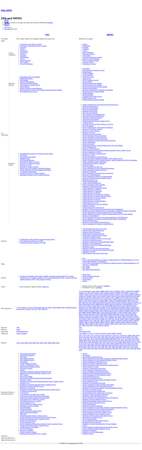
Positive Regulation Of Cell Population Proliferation (98, 127)
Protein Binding (24, 86)
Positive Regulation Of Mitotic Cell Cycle (95, 170)
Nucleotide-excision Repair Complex (31, 44)
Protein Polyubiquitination (90, 106)
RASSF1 (137, 311)
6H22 (89, 345)
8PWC (139, 348)
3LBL (117, 337)
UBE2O (123, 322)
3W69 (96, 339)
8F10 (117, 348)
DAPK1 (103, 296)
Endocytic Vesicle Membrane (91, 59)
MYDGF (130, 304)
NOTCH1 (104, 306)
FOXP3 (136, 298)
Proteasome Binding (26, 409)
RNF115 (116, 312)
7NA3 (136, 347)
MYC (121, 304)
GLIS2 (97, 299)
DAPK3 (108, 296)
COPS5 (126, 294)
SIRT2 (132, 316)
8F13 (124, 348)
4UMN (81, 342)
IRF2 (83, 302)
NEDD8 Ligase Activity (90, 98)
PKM (94, 309)
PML (101, 309)
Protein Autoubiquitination (90, 181)
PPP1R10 (122, 309)
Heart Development (88, 126)
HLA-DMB (100, 301)
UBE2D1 (108, 320)
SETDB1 (122, 316)
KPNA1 (113, 302)
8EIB (107, 348)
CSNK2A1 (137, 294)
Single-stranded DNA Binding (29, 83)
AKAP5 (107, 291)
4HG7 (119, 339)
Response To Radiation (26, 430)
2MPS (133, 335)
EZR (102, 298)
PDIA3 (118, 307)
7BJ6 (116, 347)
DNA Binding (24, 80)
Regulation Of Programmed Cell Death (94, 383)
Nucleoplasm (24, 51)
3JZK (102, 337)
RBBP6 (84, 312)
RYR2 (134, 314)
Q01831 (18, 333)
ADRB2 (102, 291)
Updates (6, 25)
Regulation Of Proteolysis (27, 388)
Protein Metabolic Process (90, 381)
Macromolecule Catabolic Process (92, 417)
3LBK (113, 337)
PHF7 (137, 307)
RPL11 (130, 312)
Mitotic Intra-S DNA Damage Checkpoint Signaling (35, 168)
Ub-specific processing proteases (92, 240)
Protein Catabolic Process (27, 422)
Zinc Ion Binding (87, 75)
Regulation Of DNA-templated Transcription (96, 394)
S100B (101, 316)
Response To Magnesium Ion (91, 149)
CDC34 (101, 294)
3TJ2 (132, 337)
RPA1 (24, 309)
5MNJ (96, 343)
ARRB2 (81, 293)
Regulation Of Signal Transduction (93, 406)
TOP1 (89, 319)
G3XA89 (108, 333)
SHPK (128, 316)
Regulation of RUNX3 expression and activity (96, 248)
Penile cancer (86, 274)
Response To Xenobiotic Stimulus (30, 163)
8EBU (42, 343)
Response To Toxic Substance (91, 131)
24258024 (50, 22)
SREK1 (119, 317)
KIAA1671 (108, 302)
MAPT (93, 304)
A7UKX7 (91, 333)
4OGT (114, 340)
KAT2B (98, 302)
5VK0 (120, 343)
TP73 (106, 319)
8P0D (135, 348)
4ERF (107, 339)
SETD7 (117, 316)
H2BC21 (129, 299)
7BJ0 (113, 347)
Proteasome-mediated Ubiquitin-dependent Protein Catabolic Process (103, 158)
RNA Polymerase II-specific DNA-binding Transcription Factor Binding (41, 90)
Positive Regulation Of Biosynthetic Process (95, 420)
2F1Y (110, 335)
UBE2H (92, 322)
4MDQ (85, 340)
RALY (116, 311)
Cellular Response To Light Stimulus (30, 411)
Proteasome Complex (26, 368)
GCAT (92, 299)
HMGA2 (106, 301)
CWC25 (98, 296)
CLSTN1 (117, 294)
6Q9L (117, 345)
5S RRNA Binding (88, 73)
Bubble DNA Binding (26, 78)
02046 (18, 329)
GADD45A (86, 299)
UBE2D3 (119, 320)
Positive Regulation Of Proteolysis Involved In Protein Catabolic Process (41, 424)
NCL (84, 306)
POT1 (108, 309)
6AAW (81, 345)
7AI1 (95, 347)
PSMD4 (68, 307)
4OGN (110, 340)
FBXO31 (108, 298)
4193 (80, 327)
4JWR (137, 339)
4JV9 (126, 339)
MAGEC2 (130, 302)
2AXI (99, 335)
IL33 (136, 301)
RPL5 (94, 314)
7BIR (102, 347)
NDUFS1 (89, 306)
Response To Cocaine (89, 155)
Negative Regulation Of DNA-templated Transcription (98, 168)
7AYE (99, 347)
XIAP (87, 325)
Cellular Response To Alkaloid (91, 193)
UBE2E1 (130, 320)
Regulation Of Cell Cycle (90, 180)
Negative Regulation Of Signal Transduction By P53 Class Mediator (102, 212)
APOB (127, 291)
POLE (105, 309)
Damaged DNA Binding (27, 82)
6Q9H (114, 345)
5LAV (139, 342)
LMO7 (119, 302)
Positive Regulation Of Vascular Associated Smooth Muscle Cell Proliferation (105, 217)
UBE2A (102, 320)
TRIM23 (132, 319)
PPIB (112, 309)
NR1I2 (119, 306)
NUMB (81, 307)
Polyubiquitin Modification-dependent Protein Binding (36, 378)
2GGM (22, 343)
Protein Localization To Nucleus (92, 152)
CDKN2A (106, 294)
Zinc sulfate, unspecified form (91, 269)
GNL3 (101, 299)
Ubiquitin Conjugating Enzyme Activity (94, 368)
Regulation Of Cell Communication (93, 432)
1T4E (84, 335)
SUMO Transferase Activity (91, 80)
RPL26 (81, 314)
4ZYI (108, 342)
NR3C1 (124, 306)
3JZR (106, 337)
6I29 (96, 345)
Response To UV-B (25, 165)
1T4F (87, 335)
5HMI (124, 342)
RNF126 (121, 312)
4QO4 (126, 340)
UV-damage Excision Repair (28, 171)
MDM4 (98, 304)
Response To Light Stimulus (28, 420)
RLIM (107, 312)
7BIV (109, 347)
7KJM (124, 347)
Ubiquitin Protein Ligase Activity (92, 96)
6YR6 (84, 347)
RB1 (80, 312)
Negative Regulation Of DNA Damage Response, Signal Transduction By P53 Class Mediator (110, 160)
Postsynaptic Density (89, 54)
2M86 (129, 335)
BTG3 (30, 307)
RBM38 (94, 312)
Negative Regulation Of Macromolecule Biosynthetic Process (100, 365)
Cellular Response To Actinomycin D (93, 207)
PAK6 (95, 307)
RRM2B (110, 314)
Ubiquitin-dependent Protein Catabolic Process (96, 121)
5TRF (112, 343)
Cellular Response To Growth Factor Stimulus (96, 194)
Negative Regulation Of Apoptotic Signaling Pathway (98, 224)
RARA (132, 311)
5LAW (81, 343)
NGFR (94, 306)
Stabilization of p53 (88, 247)
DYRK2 (81, 298)
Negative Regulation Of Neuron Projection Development (99, 140)
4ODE (102, 340)
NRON (128, 306)
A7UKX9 (102, 333)
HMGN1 (112, 301)
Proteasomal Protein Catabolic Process (31, 404)
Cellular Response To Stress (28, 363)
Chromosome (24, 52)
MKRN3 (107, 304)
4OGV (118, 340)
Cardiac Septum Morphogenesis (92, 183)
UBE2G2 (87, 322)
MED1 (102, 304)
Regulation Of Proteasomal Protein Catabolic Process (35, 373)
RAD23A (74, 307)
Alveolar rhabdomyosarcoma (91, 276)
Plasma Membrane (25, 60)
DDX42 (123, 296)
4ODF (106, 340)
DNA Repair (23, 155)
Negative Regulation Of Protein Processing (95, 139)
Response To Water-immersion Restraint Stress (96, 222)
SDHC (105, 316)
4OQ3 (122, 340)
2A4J (17, 343)
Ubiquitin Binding (88, 93)
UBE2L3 (112, 322)
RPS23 (98, 314)
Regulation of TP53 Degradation (92, 243)
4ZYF (104, 342)
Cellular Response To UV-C (91, 202)
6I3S (99, 345)
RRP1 (115, 314)
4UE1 (138, 340)
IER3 (129, 301)
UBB (95, 320)
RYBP (130, 314)
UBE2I (97, 322)
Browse (6, 20)
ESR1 (98, 298)
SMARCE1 (96, 317)
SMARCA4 (89, 317)
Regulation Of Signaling (90, 430)
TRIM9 (86, 320)
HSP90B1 (124, 301)
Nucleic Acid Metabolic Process (29, 365)
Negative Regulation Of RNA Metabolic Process (97, 375)
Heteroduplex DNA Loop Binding (30, 77)
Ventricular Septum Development (92, 118)
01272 (81, 329)
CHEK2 (112, 294)
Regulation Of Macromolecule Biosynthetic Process (98, 416)
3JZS (109, 337)
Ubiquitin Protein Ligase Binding (92, 85)
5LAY (85, 343)
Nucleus (22, 49)
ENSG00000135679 (85, 331)
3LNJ (120, 337)
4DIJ (100, 339)
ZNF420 (106, 325)
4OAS (89, 340)
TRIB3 (122, 319)
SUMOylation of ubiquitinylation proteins (95, 235)
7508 (17, 327)
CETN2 (35, 307)
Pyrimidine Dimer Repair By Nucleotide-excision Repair (36, 153)
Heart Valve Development (90, 113)
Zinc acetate (86, 266)
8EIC (110, 348)
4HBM (111, 339)
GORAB (105, 299)
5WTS (125, 343)
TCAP (81, 319)
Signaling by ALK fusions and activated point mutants (98, 250)
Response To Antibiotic (89, 171)
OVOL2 (86, 307)
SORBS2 (111, 317)
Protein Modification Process (91, 376)
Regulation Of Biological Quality (92, 186)
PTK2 (101, 311)
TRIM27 (137, 319)
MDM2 (110, 34)
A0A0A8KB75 (83, 333)
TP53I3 (97, 319)
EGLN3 (86, 298)
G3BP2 (81, 299)
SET (113, 316)
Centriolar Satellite (88, 62)
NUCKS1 (133, 306)
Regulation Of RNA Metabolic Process (94, 402)
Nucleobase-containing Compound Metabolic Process (35, 371)
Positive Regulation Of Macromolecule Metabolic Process (99, 380)
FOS (122, 298)
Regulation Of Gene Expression (92, 134)
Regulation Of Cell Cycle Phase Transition (32, 173)
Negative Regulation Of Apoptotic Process (95, 157)
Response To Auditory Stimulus (29, 167)
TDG (32, 309)
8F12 (120, 348)
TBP (137, 317)
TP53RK (102, 319)
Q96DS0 (119, 333)
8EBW (50, 343)
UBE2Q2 (134, 322)
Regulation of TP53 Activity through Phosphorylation (98, 242)
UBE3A (101, 324)
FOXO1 (126, 298)
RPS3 (102, 314)
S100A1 (81, 316)
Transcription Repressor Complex (92, 57)
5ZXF (136, 343)
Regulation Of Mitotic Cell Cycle (29, 162)
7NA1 (128, 347)
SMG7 (102, 317)
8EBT (38, 343)
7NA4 (80, 348)
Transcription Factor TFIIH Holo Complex (32, 399)
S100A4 (91, 316)
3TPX (136, 337)
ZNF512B (44, 309)
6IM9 (102, 345)
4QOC (130, 340)
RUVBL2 (125, 314)
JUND (93, 302)
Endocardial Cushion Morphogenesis (93, 116)
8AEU (93, 348)
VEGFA (131, 324)
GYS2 (125, 299)
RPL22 (135, 312)
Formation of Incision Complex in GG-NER (33, 242)
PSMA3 (137, 309)
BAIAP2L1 (112, 293)
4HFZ (115, 339)
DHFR (128, 296)
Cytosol (22, 59)
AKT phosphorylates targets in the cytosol (95, 229)
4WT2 (85, 342)
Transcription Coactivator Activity (30, 85)
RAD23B (19, 309)
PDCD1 (108, 307)
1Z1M (95, 335)
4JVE (129, 339)
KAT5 (102, 302)
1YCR (91, 335)
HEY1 (86, 301)
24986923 (106, 286)
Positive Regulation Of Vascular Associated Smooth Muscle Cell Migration (104, 219)
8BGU (97, 348)
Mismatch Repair (25, 158)
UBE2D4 (125, 320)
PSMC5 (63, 307)
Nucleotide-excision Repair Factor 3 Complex (33, 433)
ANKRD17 (117, 291)
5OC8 (104, 343)
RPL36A (85, 314)
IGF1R (133, 301)
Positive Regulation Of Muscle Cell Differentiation (97, 176)
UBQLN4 (107, 324)
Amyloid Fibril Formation (90, 220)
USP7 (36, 309)
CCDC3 (91, 294)
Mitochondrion (24, 57)
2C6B (106, 335)
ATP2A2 (96, 293)
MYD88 (125, 304)
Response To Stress (25, 380)
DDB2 (39, 307)
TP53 (93, 319)
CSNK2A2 (82, 296)
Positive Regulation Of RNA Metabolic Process (96, 429)
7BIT (106, 347)
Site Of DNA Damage (26, 64)
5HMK (128, 342)
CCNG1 (96, 294)
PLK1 (97, 309)
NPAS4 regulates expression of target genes (95, 253)
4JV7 (122, 339)
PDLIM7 (123, 307)
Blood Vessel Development (90, 108)
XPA (39, 309)
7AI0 (91, 347)
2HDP (122, 335)
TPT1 (113, 319)
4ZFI (93, 342)
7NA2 (132, 347)
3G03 (91, 337)
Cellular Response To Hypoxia (91, 199)
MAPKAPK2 (87, 304)
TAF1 (134, 317)
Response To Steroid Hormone (91, 175)
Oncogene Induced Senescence (91, 232)
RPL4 (90, 314)
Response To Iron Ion (89, 132)
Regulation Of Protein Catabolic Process (94, 153)
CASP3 (81, 294)
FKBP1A (117, 298)
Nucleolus (23, 54)
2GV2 (118, 335)
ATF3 (85, 293)
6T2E (133, 345)
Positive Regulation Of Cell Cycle (92, 167)
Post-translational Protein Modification (94, 391)
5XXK (129, 343)
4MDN (81, 340)
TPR (109, 319)
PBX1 (98, 307)
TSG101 (90, 320)
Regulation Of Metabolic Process (92, 378)
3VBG (88, 339)
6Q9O (121, 345)
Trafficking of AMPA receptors (92, 237)
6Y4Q (80, 347)
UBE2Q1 (128, 322)
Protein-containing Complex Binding (30, 88)
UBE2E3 (81, 322)
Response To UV (25, 383)
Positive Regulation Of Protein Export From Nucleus (98, 173)
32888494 (99, 287)
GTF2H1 (49, 307)
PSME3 (97, 311)
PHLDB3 (81, 309)
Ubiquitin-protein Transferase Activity (94, 70)
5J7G (135, 342)
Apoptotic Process (88, 122)
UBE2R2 (81, 324)
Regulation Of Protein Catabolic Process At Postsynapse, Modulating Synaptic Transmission (109, 211)
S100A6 (96, 316)
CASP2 (135, 293)
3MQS (128, 337)
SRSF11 (124, 317)
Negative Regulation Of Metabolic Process (95, 362)
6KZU (106, 345)
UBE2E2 (136, 320)
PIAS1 (87, 309)
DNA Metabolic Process (27, 360)
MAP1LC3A (137, 302)
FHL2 (113, 298)
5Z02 (132, 343)
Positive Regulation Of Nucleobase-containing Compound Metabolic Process (105, 407)
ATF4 (89, 293)
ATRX (102, 293)
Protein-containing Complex (91, 60)
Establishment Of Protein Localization (94, 163)
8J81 (131, 348)
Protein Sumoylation (88, 144)
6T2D (129, 345)
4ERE (103, 339)
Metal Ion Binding (88, 95)
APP (131, 291)
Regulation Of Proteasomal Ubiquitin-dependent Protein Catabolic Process (41, 381)
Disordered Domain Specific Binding (93, 100)
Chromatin (23, 47)
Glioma (85, 281)
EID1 (90, 298)
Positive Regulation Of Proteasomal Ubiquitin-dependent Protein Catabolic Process (107, 150)
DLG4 (132, 296)
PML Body (23, 414)
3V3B (84, 339)
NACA (136, 304)
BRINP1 (118, 293)
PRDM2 (127, 309)
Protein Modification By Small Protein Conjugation (97, 393)
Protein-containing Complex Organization (95, 162)
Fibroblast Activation (89, 206)
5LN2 (92, 343)
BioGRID (7, 29)
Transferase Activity (88, 77)
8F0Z (114, 348)
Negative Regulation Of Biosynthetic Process (96, 371)
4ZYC (101, 342)
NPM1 (115, 306)
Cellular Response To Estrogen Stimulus (94, 198)
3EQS (87, 337)
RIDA (103, 312)
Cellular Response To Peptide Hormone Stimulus (97, 196)
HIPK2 (95, 301)
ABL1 (94, 291)
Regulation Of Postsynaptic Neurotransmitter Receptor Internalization (103, 209)
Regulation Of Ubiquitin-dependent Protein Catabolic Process (38, 384)
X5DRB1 (24, 333)
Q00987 (113, 333)
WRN (136, 324)
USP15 (116, 324)
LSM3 (54, 307)
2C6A (103, 335)
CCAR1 (86, 294)
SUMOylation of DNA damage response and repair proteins (37, 239)
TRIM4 (81, 320)
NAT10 (81, 306)
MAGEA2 (124, 302)
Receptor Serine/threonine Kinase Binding (95, 86)
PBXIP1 (103, 307)
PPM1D (116, 309)
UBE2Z (96, 324)
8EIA (103, 348)
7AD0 (88, 347)
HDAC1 (81, 301)
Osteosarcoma (87, 279)
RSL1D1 (119, 314)
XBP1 (84, 325)
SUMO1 (129, 317)
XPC (47, 34)
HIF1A (90, 301)
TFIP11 (85, 319)
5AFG (112, 342)
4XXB (89, 342)
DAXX (113, 296)
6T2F (136, 345)
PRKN (132, 309)
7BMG (120, 347)
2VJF (84, 337)
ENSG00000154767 (22, 331)
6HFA (93, 345)
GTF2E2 (120, 299)
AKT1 (111, 291)
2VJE (80, 337)
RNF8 (126, 312)
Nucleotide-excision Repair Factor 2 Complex (33, 46)
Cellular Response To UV (27, 402)
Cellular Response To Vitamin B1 (92, 191)
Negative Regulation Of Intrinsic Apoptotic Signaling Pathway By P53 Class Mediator (108, 214)
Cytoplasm (23, 55)
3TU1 (80, 339)
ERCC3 (44, 307)
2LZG (126, 335)
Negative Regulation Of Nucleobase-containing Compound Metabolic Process (105, 358)
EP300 (94, 298)
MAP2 (81, 304)
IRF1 (80, 302)
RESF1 (99, 312)
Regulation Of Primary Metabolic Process (95, 363)
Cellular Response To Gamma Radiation (94, 201)
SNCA (106, 317)
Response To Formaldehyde (91, 216)
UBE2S (87, 324)
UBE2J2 (102, 322)
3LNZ (124, 337)
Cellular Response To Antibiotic (92, 189)
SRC (115, 317)
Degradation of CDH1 (89, 251)
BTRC (127, 293)
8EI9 (100, 348)
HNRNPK (118, 301)
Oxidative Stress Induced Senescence (93, 230)
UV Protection (24, 393)
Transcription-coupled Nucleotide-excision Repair (34, 396)
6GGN (85, 345)
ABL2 (97, 291)
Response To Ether (88, 165)
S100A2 (86, 316)
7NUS (84, 348)
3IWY (99, 337)
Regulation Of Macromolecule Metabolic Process (97, 373)
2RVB (30, 343)
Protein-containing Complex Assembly (94, 184)
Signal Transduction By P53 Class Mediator (95, 204)
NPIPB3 (110, 306)
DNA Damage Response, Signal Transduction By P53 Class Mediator (103, 145)
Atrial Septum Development (91, 119)
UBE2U (91, 324)
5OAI (100, 343)
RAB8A (105, 311)
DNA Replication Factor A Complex (30, 401)
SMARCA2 (82, 317)
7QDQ (89, 348)
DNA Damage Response (27, 160)
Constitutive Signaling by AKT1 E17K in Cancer (97, 238)
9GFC (80, 350)
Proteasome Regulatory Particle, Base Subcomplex (35, 398)
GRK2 (110, 299)
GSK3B (115, 299)
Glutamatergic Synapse (89, 64)
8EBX (54, 343)
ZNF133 (101, 325)
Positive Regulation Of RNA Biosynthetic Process (97, 412)
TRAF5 (117, 319)
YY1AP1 (95, 325)
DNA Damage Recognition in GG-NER (31, 241)
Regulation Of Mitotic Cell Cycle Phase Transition (34, 175)
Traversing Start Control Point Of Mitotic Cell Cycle (98, 124)
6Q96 (110, 345)
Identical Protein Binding (90, 88)
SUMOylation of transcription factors (93, 233)
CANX (131, 293)
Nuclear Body (87, 55)
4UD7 (134, 340)
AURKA (106, 293)
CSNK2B (88, 296)
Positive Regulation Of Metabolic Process (95, 370)
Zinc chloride (86, 268)
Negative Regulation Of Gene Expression (95, 137)
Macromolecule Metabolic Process (30, 367)
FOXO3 (131, 298)
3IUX (95, 337)
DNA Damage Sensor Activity (29, 91)
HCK (137, 299)
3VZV (92, 339)
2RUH (138, 335)
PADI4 (91, 307)
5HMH (120, 342)
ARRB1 (137, 291)
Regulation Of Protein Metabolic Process (94, 399)
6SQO (125, 345)
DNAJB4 (137, 296)
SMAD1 (28, 309)
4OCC (98, 340)
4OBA (94, 340)
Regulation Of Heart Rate (90, 111)
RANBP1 (121, 311)
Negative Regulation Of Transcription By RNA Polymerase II (100, 104)
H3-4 (133, 299)
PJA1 (90, 309)
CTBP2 (93, 296)
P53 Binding (86, 69)
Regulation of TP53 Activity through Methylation (97, 245)
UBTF (112, 324)
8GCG (128, 348)
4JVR (133, 339)
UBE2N (118, 322)
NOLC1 (99, 306)
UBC (98, 320)
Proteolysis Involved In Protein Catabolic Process (97, 178)
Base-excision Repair (26, 376)
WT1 (80, 325)
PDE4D (113, 307)
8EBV (46, 343)
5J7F (132, 342)
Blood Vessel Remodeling (90, 109)
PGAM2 (133, 307)
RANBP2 (127, 311)
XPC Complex (24, 62)
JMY (87, 302)
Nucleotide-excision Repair (28, 157)
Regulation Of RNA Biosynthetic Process (95, 396)
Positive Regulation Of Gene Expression (94, 135)
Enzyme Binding (87, 82)
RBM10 (89, 312)
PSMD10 (86, 311)
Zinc (84, 258)
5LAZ (89, 343)
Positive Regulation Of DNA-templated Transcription (35, 170)
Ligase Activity (87, 78)
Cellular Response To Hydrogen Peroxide (95, 188)
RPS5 (106, 314)
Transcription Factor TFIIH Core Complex (32, 394)
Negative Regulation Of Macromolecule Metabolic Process (100, 360)
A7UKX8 (96, 333)
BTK (123, 293)
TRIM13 (126, 319)
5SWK (108, 343)
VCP (127, 324)
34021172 (45, 287)
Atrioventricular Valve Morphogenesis (94, 114)
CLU (121, 294)
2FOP (114, 335)
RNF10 (111, 312)
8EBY (58, 343)
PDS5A (128, 307)
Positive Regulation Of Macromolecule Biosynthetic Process (100, 427)
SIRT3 (136, 316)
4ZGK (97, 342)
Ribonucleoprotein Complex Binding (93, 91)
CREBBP (131, 294)
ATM (92, 293)
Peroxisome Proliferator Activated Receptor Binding (98, 90)
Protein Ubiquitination (89, 142)
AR (133, 291)
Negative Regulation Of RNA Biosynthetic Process (97, 386)
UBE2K (107, 322)
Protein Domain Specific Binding (92, 83)
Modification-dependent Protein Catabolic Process (34, 419)
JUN (90, 302)
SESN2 (110, 316)
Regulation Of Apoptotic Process (92, 389)
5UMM (116, 343)
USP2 (120, 324)
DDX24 (118, 296)
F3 (104, 298)
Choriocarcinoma (88, 278)
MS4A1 (112, 304)
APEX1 (123, 291)
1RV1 (80, 335)
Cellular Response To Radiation (29, 427)
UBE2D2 (113, 320)
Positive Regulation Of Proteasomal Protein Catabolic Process (38, 417)
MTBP (117, 304)
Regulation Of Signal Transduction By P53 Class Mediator (100, 424)
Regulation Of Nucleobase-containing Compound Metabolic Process (102, 388)
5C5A (116, 342)
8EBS (34, 343)
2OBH (26, 343)
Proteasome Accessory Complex (29, 406)
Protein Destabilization (89, 147)
